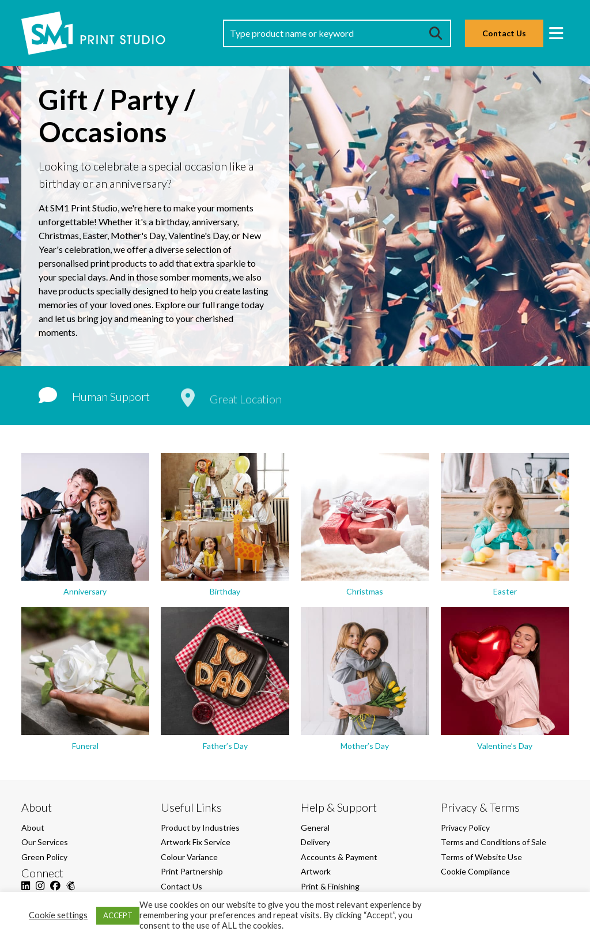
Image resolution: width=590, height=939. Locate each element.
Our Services (44, 842)
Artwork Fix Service (195, 842)
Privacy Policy (465, 827)
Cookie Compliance (475, 871)
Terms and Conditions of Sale (493, 842)
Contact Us (504, 33)
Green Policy (44, 857)
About (32, 827)
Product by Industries (200, 827)
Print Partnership (192, 871)
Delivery (315, 842)
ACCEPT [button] (118, 915)
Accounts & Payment (339, 857)
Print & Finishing (330, 886)
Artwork (316, 871)
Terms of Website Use (481, 857)
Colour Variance (189, 857)
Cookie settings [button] (58, 915)
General (315, 827)
